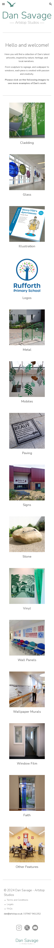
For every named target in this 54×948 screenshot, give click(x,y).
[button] (3, 4)
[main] (27, 45)
